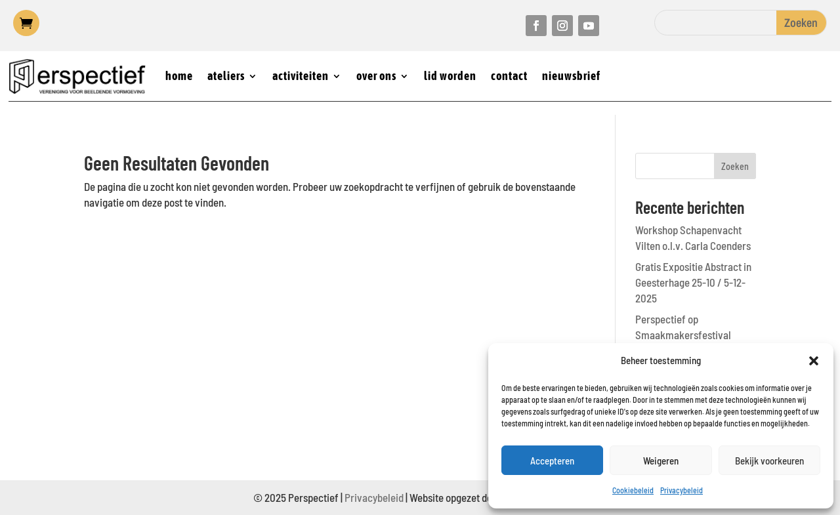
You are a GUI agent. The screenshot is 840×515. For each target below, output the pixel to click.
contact (509, 76)
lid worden (450, 76)
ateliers (226, 76)
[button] (813, 360)
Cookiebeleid (633, 490)
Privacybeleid (681, 490)
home (179, 76)
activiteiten (300, 76)
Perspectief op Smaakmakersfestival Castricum (683, 334)
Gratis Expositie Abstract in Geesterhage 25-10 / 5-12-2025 (693, 282)
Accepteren (552, 460)
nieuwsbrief (571, 76)
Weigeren (661, 460)
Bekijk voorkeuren (769, 460)
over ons (376, 76)
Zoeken (735, 166)
